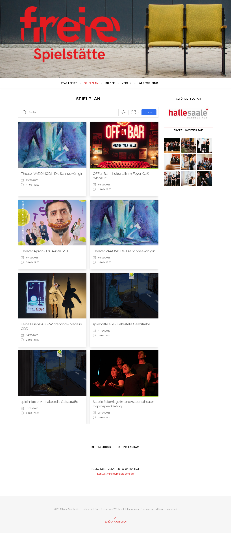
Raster (133, 112)
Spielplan (91, 83)
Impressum (133, 509)
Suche (149, 112)
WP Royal (119, 509)
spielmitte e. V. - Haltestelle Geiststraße (121, 324)
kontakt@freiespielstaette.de (115, 473)
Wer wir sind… (150, 83)
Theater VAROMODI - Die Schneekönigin (52, 174)
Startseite (68, 83)
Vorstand (172, 509)
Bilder (110, 83)
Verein (127, 83)
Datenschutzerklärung (153, 509)
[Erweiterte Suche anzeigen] (123, 112)
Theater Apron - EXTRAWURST (45, 251)
